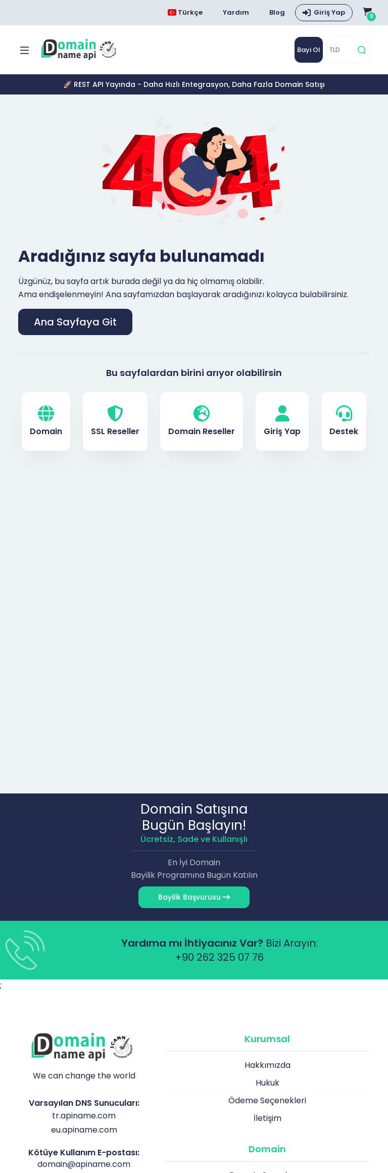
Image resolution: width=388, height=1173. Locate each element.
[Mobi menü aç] (24, 50)
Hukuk (267, 1083)
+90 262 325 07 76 (219, 957)
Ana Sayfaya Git (75, 322)
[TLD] (341, 49)
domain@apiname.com (83, 1164)
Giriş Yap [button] (329, 12)
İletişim (267, 1118)
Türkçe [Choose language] (185, 12)
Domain (46, 421)
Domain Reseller (201, 421)
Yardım (236, 12)
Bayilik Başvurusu (194, 897)
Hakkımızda (267, 1065)
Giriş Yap (282, 421)
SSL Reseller (115, 421)
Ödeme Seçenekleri (267, 1100)
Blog (277, 12)
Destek (343, 421)
